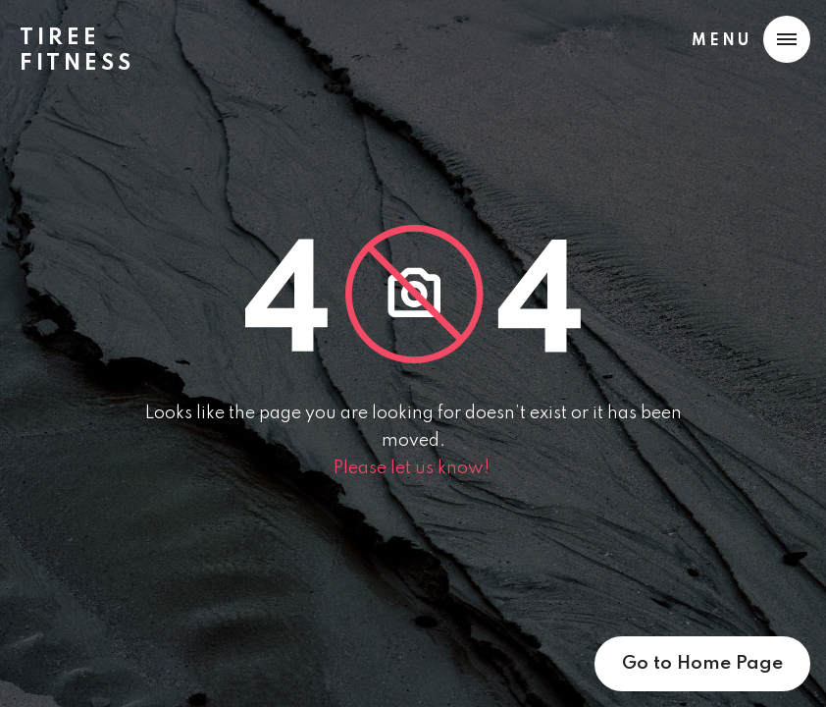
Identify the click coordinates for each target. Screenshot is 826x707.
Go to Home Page (702, 663)
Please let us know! (413, 468)
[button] (746, 39)
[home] (85, 43)
